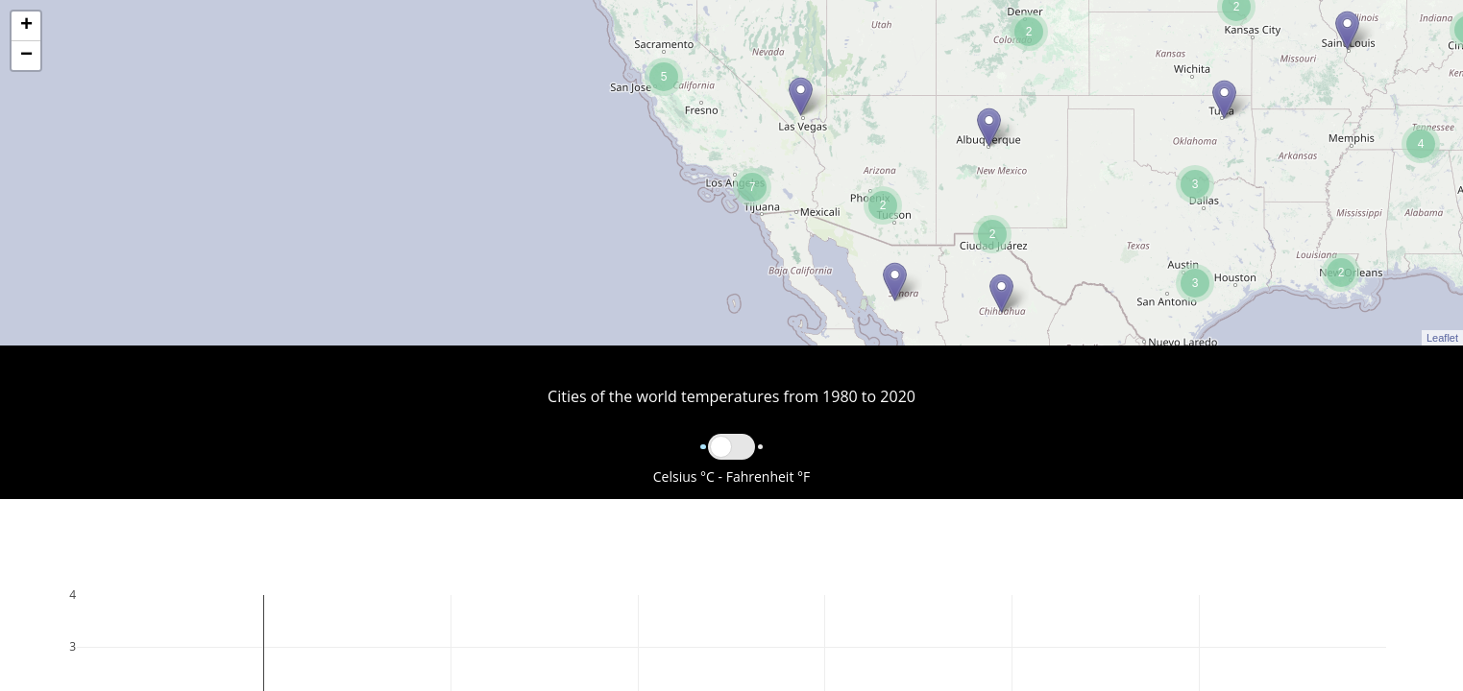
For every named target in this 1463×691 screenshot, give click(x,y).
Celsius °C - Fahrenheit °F (732, 476)
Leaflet (1442, 338)
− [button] (26, 55)
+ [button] (26, 26)
